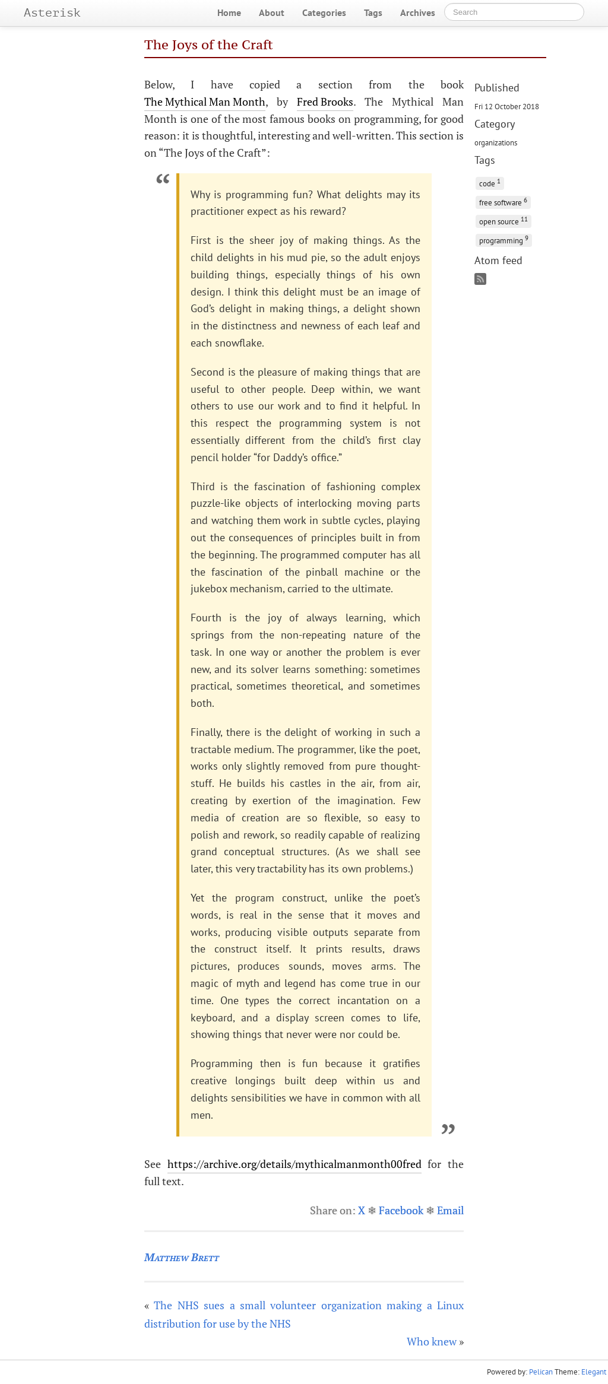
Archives (417, 12)
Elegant (593, 1372)
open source (503, 220)
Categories (324, 12)
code (490, 182)
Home (229, 12)
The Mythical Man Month (204, 101)
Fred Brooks (325, 101)
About (271, 12)
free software (503, 201)
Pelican (541, 1372)
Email (450, 1210)
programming (503, 239)
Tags (373, 12)
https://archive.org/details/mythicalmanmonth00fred (294, 1164)
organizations (495, 142)
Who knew (432, 1341)
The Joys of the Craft (208, 44)
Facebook (401, 1210)
